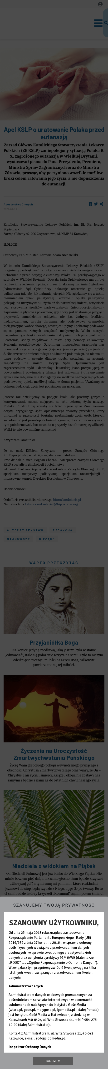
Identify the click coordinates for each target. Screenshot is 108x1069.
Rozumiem (53, 1061)
